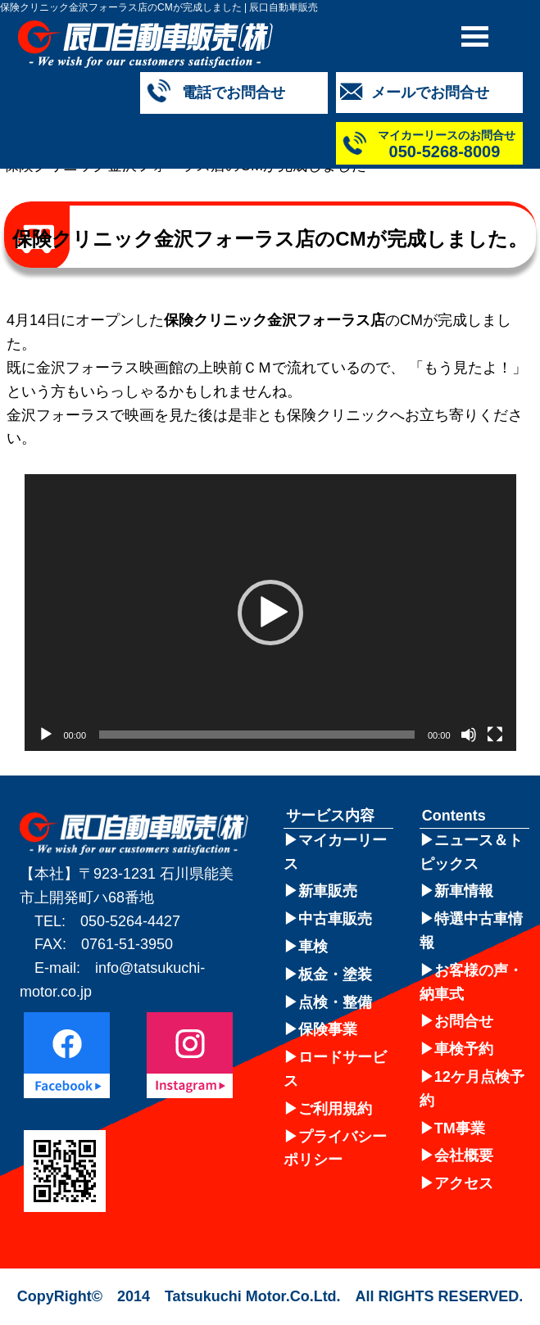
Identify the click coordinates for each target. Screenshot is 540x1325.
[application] (270, 612)
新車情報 (463, 891)
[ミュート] (469, 734)
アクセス (463, 1183)
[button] (270, 612)
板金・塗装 (335, 974)
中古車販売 (335, 919)
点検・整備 (335, 1002)
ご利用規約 (335, 1109)
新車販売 (327, 891)
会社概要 (463, 1155)
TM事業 (459, 1128)
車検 (313, 946)
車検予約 (463, 1049)
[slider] (257, 734)
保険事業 (327, 1029)
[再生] (46, 734)
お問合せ (463, 1021)
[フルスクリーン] (495, 734)
